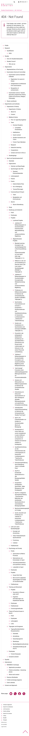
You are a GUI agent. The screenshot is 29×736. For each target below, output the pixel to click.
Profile (6, 45)
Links (12, 623)
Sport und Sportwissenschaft (15, 158)
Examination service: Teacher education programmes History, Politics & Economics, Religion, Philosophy (17, 95)
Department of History (13, 106)
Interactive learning (16, 147)
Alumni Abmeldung (18, 204)
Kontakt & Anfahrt (14, 656)
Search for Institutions (8, 706)
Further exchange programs (14, 680)
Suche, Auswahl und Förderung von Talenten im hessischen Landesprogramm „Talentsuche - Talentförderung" (20, 518)
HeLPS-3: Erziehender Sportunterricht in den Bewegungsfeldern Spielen (20, 475)
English (24, 1)
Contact (13, 114)
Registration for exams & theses (17, 80)
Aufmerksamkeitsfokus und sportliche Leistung (19, 563)
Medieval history (13, 117)
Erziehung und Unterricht (15, 210)
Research (7, 48)
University (3, 10)
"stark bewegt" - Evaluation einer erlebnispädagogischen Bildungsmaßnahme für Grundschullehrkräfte (20, 372)
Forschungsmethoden (17, 608)
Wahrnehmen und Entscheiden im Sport (18, 559)
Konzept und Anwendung (16, 532)
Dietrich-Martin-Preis (18, 184)
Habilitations (16, 132)
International (8, 662)
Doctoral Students (18, 125)
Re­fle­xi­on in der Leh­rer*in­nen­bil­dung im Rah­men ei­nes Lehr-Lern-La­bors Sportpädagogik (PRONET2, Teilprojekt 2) (20, 266)
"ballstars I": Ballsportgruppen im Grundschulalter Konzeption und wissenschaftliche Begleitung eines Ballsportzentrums (20, 360)
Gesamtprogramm (18, 639)
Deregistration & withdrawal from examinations (18, 84)
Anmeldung (16, 636)
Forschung (16, 540)
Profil (12, 212)
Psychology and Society (15, 548)
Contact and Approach (11, 685)
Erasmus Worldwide (12, 677)
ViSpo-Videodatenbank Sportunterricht (19, 536)
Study (10, 207)
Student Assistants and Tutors (19, 138)
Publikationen (14, 545)
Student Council (11, 61)
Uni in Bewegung (17, 186)
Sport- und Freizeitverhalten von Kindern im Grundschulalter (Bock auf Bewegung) (20, 422)
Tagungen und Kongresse (16, 626)
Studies (7, 56)
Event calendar (11, 682)
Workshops (16, 641)
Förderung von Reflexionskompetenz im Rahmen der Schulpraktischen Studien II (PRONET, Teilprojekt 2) (20, 294)
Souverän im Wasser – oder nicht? (19, 593)
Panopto (5, 720)
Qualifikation (10, 50)
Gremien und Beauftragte (18, 166)
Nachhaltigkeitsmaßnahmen (19, 644)
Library (4, 715)
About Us (13, 112)
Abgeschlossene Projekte (17, 239)
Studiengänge (12, 155)
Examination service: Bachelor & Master (17, 75)
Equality (7, 659)
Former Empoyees (16, 654)
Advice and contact (14, 674)
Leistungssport (15, 176)
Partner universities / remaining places (17, 671)
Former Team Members (19, 142)
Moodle (4, 717)
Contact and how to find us (18, 152)
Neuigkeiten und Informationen (17, 198)
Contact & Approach (7, 704)
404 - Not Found (24, 10)
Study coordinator (12, 101)
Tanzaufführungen (18, 189)
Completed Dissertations (18, 128)
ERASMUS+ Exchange (13, 665)
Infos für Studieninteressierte (15, 59)
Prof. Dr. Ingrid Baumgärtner (18, 120)
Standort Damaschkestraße (18, 172)
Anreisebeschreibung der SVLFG (19, 647)
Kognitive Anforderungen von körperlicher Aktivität (18, 598)
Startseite (11, 161)
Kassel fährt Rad (17, 575)
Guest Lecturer (17, 135)
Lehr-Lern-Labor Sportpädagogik (15, 527)
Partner (13, 178)
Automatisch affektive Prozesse (19, 554)
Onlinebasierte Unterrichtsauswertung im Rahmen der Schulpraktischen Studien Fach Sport (20, 411)
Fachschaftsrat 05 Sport (17, 192)
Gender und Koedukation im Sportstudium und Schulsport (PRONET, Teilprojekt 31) (20, 326)
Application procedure (15, 667)
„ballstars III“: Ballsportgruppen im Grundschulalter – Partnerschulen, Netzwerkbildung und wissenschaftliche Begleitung (20, 229)
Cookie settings (6, 711)
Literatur (15, 543)
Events (12, 181)
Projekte (13, 218)
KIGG (10, 53)
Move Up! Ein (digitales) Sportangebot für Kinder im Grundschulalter (19, 579)
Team (12, 122)
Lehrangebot (14, 621)
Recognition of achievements (15, 89)
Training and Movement (15, 587)
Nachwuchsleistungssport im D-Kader (20, 509)
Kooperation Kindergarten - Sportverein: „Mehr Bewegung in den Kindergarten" (20, 486)
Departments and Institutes (12, 104)
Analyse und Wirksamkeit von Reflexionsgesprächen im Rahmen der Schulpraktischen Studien (20, 384)
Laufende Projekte (18, 220)
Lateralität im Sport (18, 567)
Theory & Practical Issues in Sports (16, 612)
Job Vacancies (6, 709)
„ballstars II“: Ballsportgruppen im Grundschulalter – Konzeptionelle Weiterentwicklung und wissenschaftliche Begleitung (20, 281)
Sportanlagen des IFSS (17, 169)
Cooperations (14, 150)
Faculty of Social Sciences (13, 10)
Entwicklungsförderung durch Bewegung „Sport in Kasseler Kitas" (20, 465)
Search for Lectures (7, 713)
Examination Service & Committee (16, 72)
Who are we (12, 64)
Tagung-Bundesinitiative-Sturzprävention (17, 630)
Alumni (13, 202)
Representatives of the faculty (15, 69)
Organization (8, 67)
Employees (14, 215)
